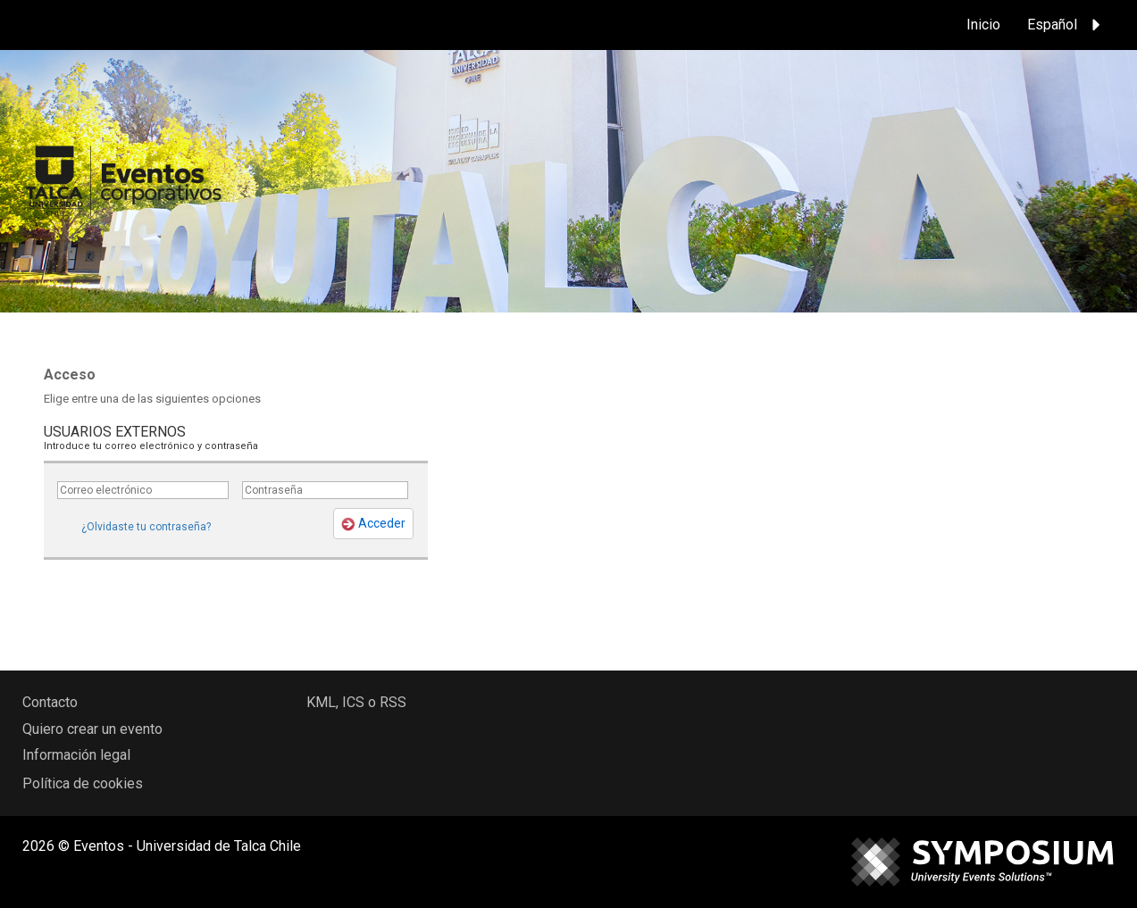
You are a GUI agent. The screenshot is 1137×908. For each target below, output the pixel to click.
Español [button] (1066, 25)
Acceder (373, 523)
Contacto (50, 702)
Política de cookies (82, 783)
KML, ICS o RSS (356, 702)
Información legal (76, 754)
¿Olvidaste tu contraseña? (146, 527)
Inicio (983, 24)
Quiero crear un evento (92, 729)
